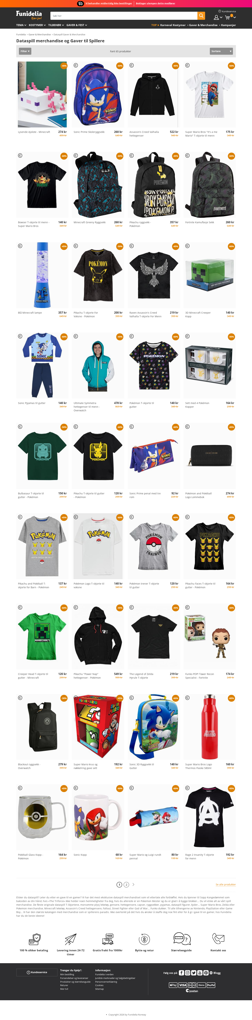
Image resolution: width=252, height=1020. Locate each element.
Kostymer (36, 25)
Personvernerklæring (106, 981)
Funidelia (21, 34)
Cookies (99, 985)
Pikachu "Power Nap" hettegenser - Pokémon (87, 675)
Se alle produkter (226, 884)
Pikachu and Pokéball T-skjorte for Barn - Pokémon (33, 585)
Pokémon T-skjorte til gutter (142, 404)
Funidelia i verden (104, 974)
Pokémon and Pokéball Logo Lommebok (198, 495)
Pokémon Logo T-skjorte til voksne (89, 585)
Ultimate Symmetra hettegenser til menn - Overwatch (87, 406)
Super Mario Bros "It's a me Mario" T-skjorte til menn (201, 133)
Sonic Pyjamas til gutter (32, 403)
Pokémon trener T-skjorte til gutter (144, 585)
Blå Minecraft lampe (30, 312)
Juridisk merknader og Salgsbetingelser (115, 978)
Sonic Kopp (80, 854)
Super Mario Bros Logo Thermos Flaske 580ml (198, 766)
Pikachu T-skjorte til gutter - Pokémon (89, 495)
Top (154, 25)
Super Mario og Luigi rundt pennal (145, 856)
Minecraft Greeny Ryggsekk (90, 222)
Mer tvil (64, 988)
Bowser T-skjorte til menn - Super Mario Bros (34, 224)
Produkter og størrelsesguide (75, 981)
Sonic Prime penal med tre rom (145, 495)
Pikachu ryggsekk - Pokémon (140, 224)
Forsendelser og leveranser (74, 978)
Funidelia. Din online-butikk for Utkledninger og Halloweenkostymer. (29, 15)
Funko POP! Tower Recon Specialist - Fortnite (199, 675)
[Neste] (133, 884)
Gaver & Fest (75, 25)
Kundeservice (37, 972)
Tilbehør (54, 25)
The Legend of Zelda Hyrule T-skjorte (141, 675)
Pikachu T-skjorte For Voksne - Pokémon (86, 314)
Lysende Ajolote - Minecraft (34, 132)
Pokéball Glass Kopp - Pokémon (30, 856)
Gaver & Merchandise (40, 34)
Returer (64, 985)
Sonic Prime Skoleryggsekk (89, 132)
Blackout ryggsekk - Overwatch (29, 766)
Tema (19, 25)
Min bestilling (67, 974)
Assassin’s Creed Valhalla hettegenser (144, 133)
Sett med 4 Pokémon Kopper (197, 404)
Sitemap (99, 988)
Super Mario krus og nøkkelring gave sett (85, 766)
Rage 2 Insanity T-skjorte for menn (199, 856)
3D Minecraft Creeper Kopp (198, 314)
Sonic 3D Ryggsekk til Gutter (142, 766)
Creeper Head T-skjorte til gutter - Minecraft (33, 675)
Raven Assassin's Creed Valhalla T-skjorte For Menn (146, 314)
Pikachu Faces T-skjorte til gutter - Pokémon (200, 585)
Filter (24, 51)
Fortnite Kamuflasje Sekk (199, 222)
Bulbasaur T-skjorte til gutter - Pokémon (31, 495)
